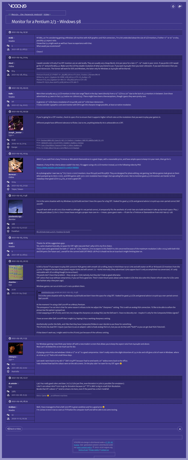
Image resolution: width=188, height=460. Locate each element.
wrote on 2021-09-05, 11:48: (66, 292)
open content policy (84, 447)
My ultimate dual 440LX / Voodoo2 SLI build (53, 232)
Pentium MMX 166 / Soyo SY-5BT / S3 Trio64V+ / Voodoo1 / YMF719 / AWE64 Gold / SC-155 (72, 140)
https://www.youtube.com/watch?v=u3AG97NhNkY (58, 167)
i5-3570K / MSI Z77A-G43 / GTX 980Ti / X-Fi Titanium (60, 148)
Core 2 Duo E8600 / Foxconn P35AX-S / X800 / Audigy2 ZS (61, 145)
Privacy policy (94, 450)
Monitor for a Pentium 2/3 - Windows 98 (46, 21)
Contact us (105, 450)
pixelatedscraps (48, 292)
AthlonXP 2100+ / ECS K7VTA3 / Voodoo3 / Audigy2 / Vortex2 (62, 143)
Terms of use (83, 450)
